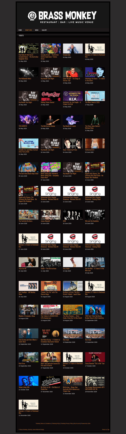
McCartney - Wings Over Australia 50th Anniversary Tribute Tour (71, 389)
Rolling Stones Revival (47, 102)
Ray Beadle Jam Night (47, 78)
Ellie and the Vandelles (92, 221)
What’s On (28, 30)
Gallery (44, 30)
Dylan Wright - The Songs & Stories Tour (71, 79)
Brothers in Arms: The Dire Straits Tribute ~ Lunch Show (72, 293)
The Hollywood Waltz (25, 78)
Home (20, 30)
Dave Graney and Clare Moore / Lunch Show (28, 341)
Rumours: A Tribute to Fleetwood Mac (95, 56)
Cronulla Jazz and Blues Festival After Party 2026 (28, 151)
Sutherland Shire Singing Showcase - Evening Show (92, 198)
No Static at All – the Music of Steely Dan (50, 388)
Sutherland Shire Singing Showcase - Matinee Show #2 (72, 198)
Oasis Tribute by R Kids (70, 150)
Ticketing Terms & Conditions (43, 423)
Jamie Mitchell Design (38, 429)
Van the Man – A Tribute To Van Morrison (94, 269)
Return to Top (105, 429)
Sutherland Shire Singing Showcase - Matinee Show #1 (49, 198)
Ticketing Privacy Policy (67, 423)
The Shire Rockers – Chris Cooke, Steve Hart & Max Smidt (72, 317)
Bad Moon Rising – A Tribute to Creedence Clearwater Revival (50, 341)
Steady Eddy (66, 55)
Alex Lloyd (66, 340)
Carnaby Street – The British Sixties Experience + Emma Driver (50, 57)
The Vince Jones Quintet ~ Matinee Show (93, 127)
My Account (77, 423)
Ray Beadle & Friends (69, 126)
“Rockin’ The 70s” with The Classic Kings (49, 293)
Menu (36, 30)
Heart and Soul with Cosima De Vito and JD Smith (50, 364)
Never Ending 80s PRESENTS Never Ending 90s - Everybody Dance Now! (50, 175)
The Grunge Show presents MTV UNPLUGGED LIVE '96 (94, 388)
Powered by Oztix (85, 423)
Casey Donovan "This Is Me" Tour (95, 363)
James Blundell (45, 221)
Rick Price (22, 363)
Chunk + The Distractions (48, 268)
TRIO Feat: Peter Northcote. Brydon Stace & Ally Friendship (94, 317)
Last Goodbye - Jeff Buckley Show (27, 293)
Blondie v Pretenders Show (27, 316)
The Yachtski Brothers (25, 221)
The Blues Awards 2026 (92, 102)
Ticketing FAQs (56, 423)
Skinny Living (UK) (24, 387)
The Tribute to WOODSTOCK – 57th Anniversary (50, 317)
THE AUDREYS (23, 126)
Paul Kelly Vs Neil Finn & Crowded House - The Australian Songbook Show (28, 57)
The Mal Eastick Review (48, 126)
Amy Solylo (66, 268)
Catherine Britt (89, 150)
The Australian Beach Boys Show (28, 173)
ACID (64, 221)
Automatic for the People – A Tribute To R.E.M (72, 103)
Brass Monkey (23, 429)
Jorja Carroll (22, 268)
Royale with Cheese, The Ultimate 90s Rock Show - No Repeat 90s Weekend (94, 175)
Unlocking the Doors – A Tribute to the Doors (95, 79)
